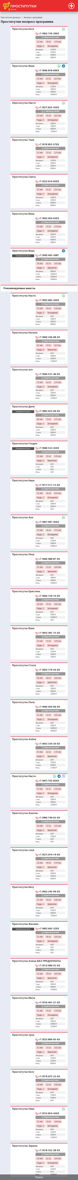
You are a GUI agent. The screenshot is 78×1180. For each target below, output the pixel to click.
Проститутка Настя (24, 102)
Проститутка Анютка (25, 813)
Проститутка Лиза (23, 554)
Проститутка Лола (23, 702)
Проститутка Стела (24, 665)
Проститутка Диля (23, 406)
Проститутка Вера (23, 250)
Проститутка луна (23, 1034)
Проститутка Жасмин (25, 924)
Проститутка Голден (24, 443)
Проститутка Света (24, 176)
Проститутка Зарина (24, 1145)
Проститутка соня (23, 850)
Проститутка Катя (23, 29)
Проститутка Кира (23, 480)
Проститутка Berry (23, 887)
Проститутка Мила (23, 998)
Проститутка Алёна (24, 739)
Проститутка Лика (23, 1108)
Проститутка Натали (24, 332)
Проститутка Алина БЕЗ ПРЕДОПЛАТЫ (36, 961)
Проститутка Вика (23, 66)
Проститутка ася (22, 369)
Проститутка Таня (23, 139)
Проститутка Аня (22, 517)
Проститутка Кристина (26, 591)
